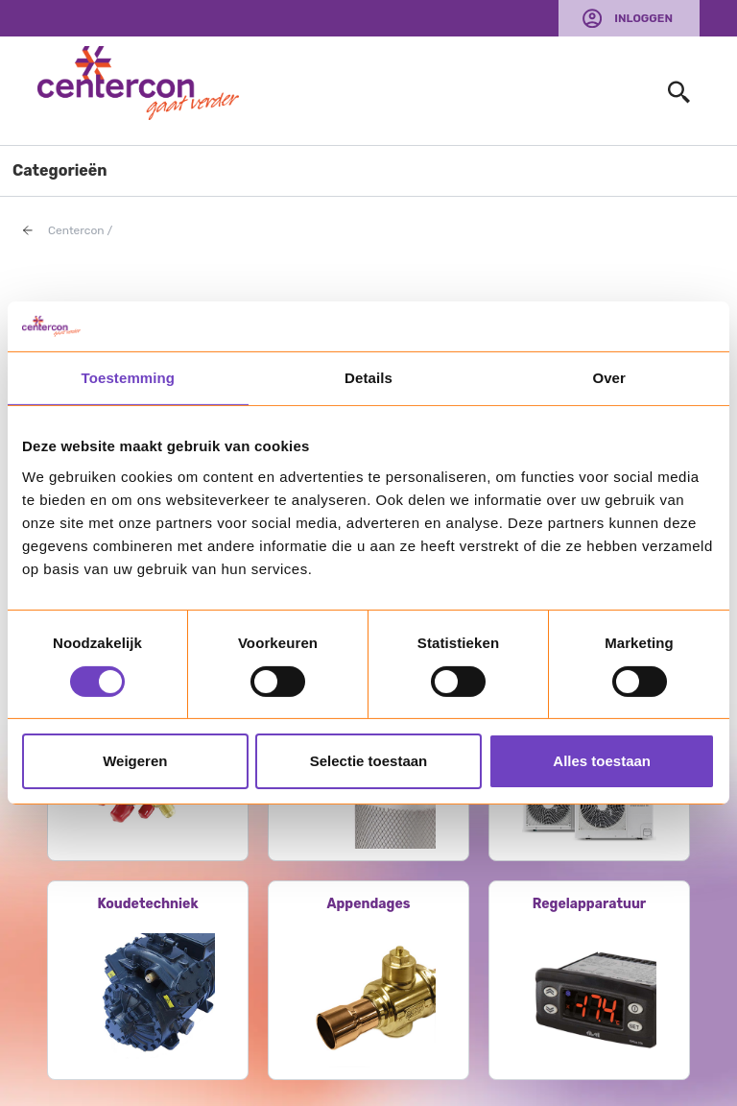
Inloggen (643, 18)
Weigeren (135, 761)
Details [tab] (368, 378)
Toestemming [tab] (129, 378)
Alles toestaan (602, 761)
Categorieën (59, 170)
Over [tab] (609, 378)
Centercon (76, 230)
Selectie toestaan (369, 761)
